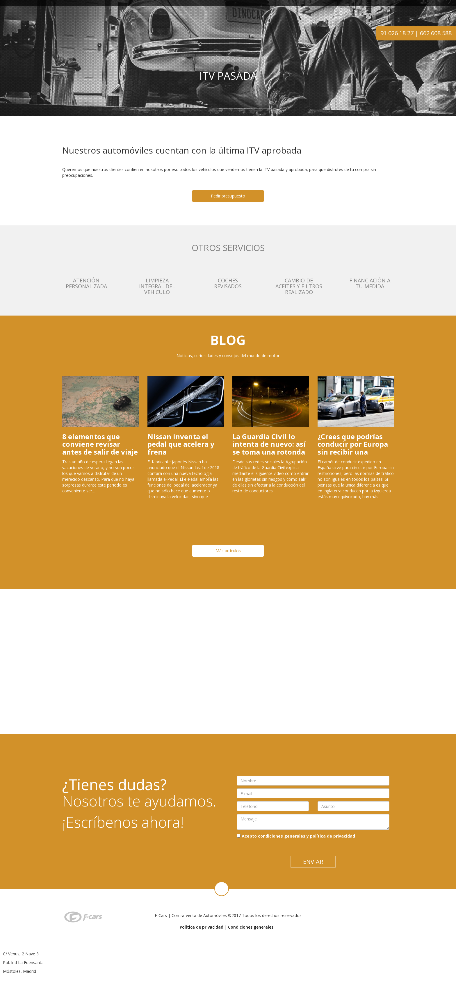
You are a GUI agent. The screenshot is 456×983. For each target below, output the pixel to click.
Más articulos (228, 550)
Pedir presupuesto (228, 196)
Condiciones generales (250, 927)
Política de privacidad (201, 927)
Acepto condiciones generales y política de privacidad (298, 836)
